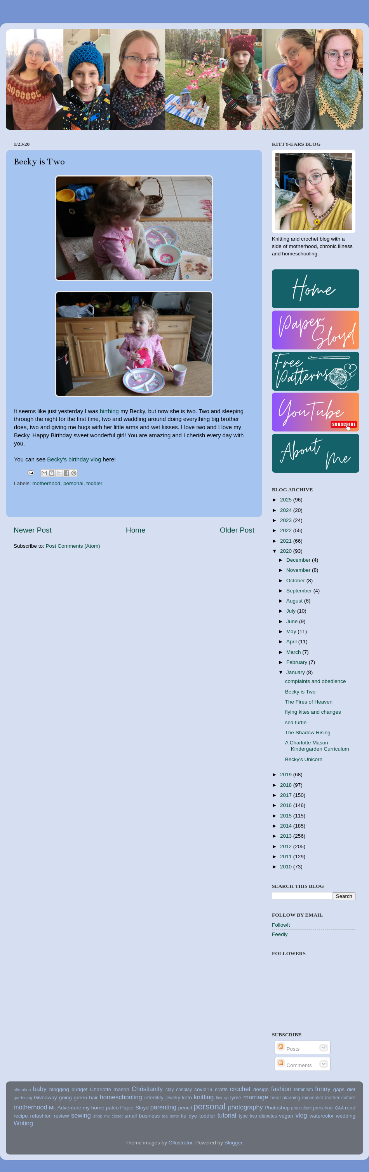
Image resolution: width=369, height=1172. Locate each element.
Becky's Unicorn (303, 759)
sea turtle (296, 722)
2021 (286, 541)
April (292, 642)
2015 (286, 816)
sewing (81, 1115)
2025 (286, 500)
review (61, 1116)
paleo (112, 1108)
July (291, 611)
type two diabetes (258, 1116)
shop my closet (108, 1116)
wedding (345, 1116)
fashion (281, 1088)
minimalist (312, 1097)
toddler (94, 483)
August (295, 601)
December (299, 560)
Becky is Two (300, 692)
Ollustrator (181, 1143)
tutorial (227, 1115)
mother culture (340, 1097)
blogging (59, 1089)
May (292, 631)
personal (73, 483)
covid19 (203, 1089)
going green (73, 1097)
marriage (255, 1096)
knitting (204, 1096)
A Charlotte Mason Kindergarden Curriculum (317, 746)
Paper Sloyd (134, 1108)
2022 (286, 530)
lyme (236, 1097)
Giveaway (45, 1097)
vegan (286, 1116)
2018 (286, 785)
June (292, 621)
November (299, 570)
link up (222, 1097)
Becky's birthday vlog (74, 459)
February (297, 662)
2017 (286, 795)
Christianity (147, 1088)
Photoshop (277, 1108)
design (261, 1089)
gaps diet (344, 1089)
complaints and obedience (315, 681)
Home (135, 530)
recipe (21, 1116)
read (350, 1108)
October (296, 580)
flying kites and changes (313, 712)
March (294, 652)
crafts (221, 1089)
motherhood (46, 483)
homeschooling (121, 1096)
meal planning (285, 1097)
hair (93, 1097)
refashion (41, 1116)
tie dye (189, 1116)
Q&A (339, 1108)
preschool (323, 1108)
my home (93, 1108)
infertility (154, 1097)
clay (169, 1089)
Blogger (233, 1143)
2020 (286, 551)
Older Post (237, 530)
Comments (294, 1065)
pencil (185, 1108)
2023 (286, 520)
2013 (286, 836)
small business (142, 1116)
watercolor (322, 1116)
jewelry (172, 1097)
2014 (286, 826)
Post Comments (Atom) (73, 546)
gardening (23, 1097)
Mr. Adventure (65, 1108)
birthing (109, 411)
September (299, 591)
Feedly (280, 934)
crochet (240, 1088)
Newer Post (33, 530)
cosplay (184, 1089)
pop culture (301, 1108)
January (296, 672)
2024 (286, 510)
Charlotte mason (109, 1089)
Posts (288, 1049)
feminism (303, 1089)
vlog (301, 1115)
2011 (286, 856)
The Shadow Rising (308, 732)
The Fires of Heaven (308, 702)
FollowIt (281, 925)
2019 (286, 774)
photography (245, 1107)
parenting (163, 1107)
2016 (286, 805)
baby (40, 1088)
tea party (170, 1116)
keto (187, 1097)
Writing (23, 1123)
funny (323, 1088)
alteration (22, 1089)
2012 (286, 846)
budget (79, 1089)
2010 (286, 867)
